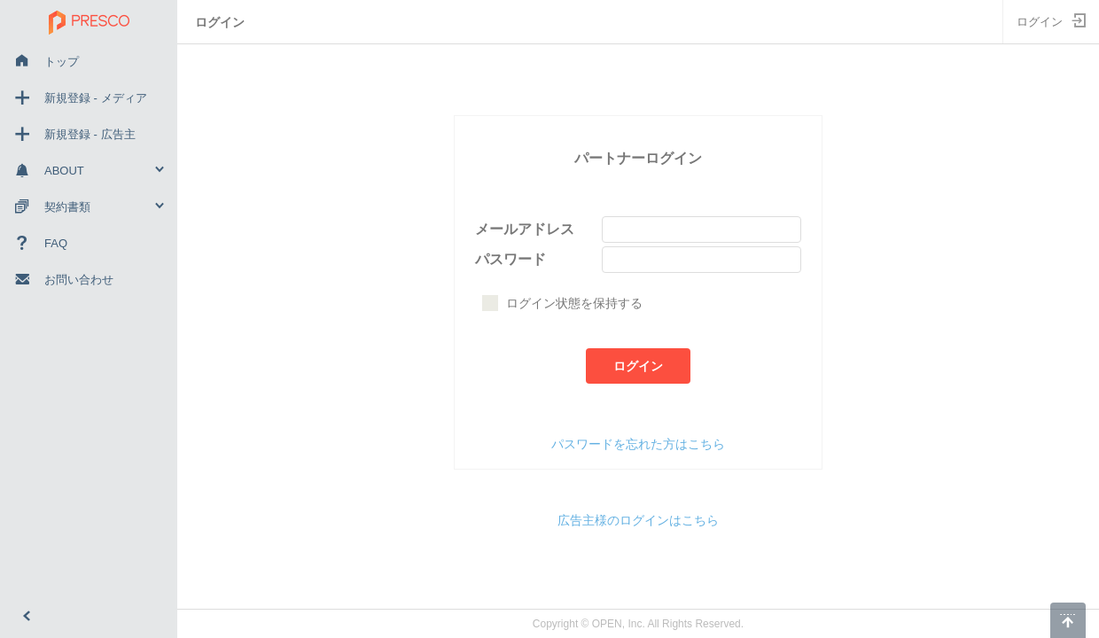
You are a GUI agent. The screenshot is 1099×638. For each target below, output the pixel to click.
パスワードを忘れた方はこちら (638, 444)
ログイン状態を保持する (562, 303)
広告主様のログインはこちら (638, 520)
